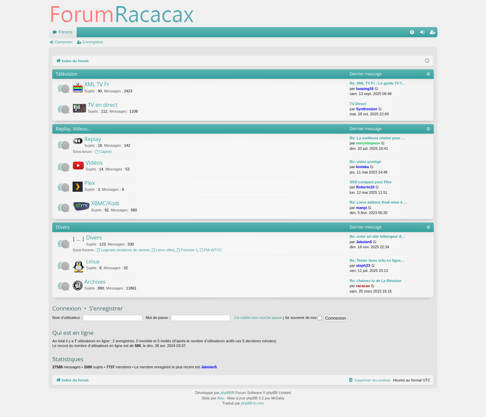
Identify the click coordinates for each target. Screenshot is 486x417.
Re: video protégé (365, 162)
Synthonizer (366, 109)
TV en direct (102, 105)
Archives (95, 281)
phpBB (226, 393)
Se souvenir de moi (303, 318)
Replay (92, 139)
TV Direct (358, 104)
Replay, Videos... (73, 128)
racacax (363, 286)
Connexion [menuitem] (423, 33)
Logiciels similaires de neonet (123, 250)
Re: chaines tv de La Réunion (375, 281)
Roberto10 (365, 187)
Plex (89, 183)
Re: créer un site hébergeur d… (377, 236)
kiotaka (362, 167)
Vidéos (94, 162)
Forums (66, 32)
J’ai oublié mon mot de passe (257, 318)
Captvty (103, 151)
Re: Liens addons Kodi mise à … (378, 202)
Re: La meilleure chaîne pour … (377, 138)
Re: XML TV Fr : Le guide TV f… (377, 83)
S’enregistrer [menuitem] (433, 33)
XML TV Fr (96, 84)
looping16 (365, 89)
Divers (63, 227)
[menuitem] (412, 32)
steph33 (363, 265)
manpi (361, 208)
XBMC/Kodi (105, 203)
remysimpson (368, 143)
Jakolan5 (364, 242)
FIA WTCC (211, 250)
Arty (220, 398)
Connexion (64, 42)
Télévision (67, 74)
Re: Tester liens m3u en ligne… (377, 260)
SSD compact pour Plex (371, 182)
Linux (93, 261)
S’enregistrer (92, 42)
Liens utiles (163, 250)
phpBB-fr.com (252, 403)
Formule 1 (187, 250)
